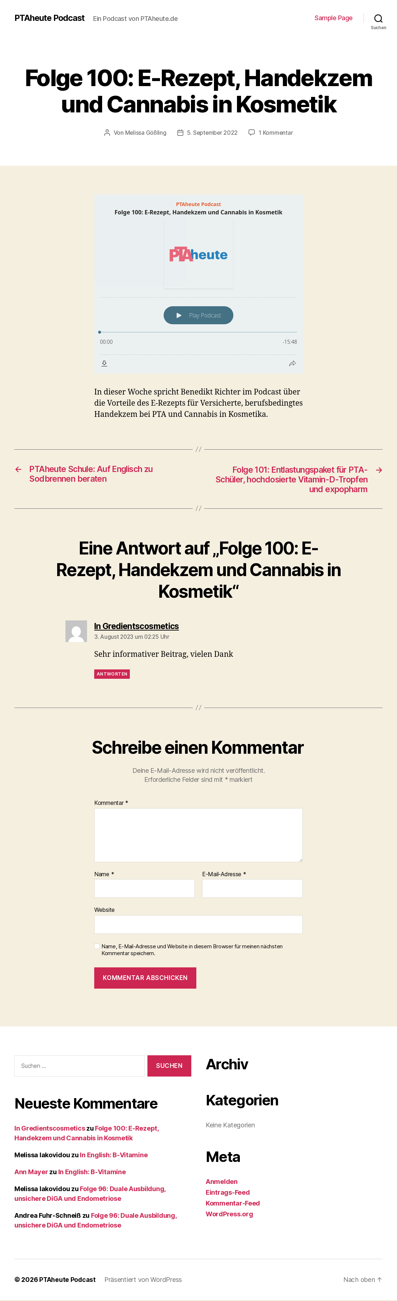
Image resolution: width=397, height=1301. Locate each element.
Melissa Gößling (145, 132)
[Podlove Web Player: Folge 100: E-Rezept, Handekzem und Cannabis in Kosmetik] (198, 284)
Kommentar (111, 804)
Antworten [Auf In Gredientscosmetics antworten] (112, 675)
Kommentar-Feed (233, 1204)
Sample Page (334, 18)
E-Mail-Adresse (224, 875)
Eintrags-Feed (228, 1193)
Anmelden (222, 1182)
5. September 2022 (212, 132)
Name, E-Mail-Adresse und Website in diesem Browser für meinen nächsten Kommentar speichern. (192, 951)
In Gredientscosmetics (49, 1129)
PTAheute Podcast (50, 18)
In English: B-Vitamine (113, 1156)
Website (104, 911)
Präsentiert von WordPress (144, 1280)
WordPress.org (229, 1215)
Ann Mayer (31, 1173)
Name (104, 875)
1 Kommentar (276, 132)
